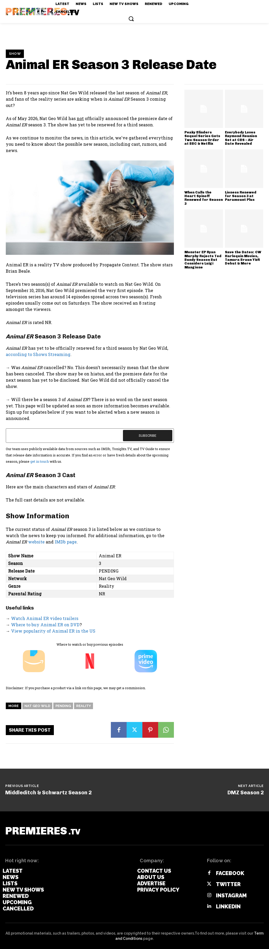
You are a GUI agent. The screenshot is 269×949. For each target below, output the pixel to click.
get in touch (39, 461)
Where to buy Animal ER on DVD (45, 624)
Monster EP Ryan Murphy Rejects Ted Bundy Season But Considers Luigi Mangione (202, 259)
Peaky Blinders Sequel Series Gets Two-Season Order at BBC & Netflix (202, 137)
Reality (83, 706)
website (36, 541)
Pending (63, 706)
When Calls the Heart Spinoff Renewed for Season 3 (203, 198)
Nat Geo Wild (37, 706)
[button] (131, 18)
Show (15, 54)
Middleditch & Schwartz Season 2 (48, 792)
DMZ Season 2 (245, 792)
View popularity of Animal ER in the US (53, 631)
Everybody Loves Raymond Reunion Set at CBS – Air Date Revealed (241, 137)
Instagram (231, 895)
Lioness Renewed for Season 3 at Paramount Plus (240, 196)
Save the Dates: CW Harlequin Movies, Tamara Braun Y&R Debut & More (243, 257)
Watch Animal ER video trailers (44, 618)
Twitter (228, 884)
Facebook (230, 873)
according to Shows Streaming (38, 354)
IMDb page (66, 541)
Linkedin (228, 906)
